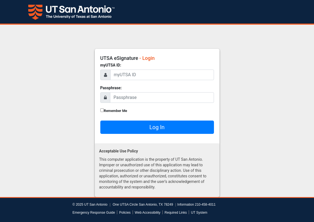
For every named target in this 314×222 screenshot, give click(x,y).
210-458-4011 (205, 204)
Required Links (176, 213)
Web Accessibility (147, 213)
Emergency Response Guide (94, 213)
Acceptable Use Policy (118, 151)
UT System (199, 213)
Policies (125, 213)
